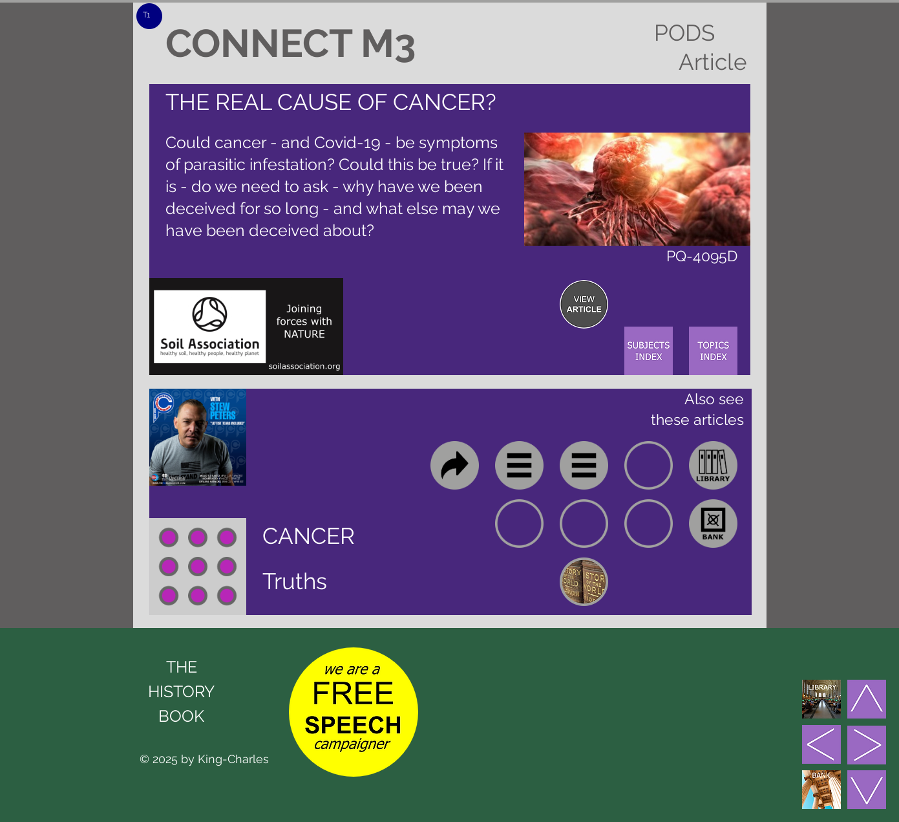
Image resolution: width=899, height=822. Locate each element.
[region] (584, 304)
